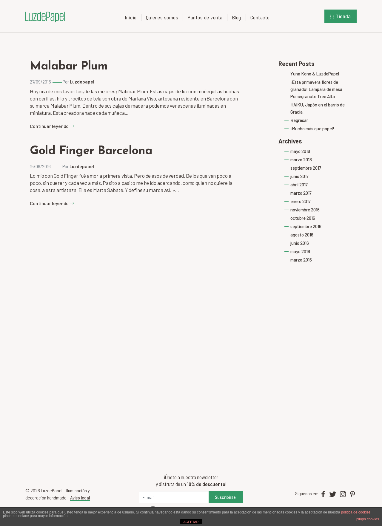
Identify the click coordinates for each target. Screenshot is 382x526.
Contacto (260, 17)
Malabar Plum (68, 66)
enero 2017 (300, 201)
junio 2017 (299, 176)
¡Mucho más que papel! (312, 128)
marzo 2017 (301, 193)
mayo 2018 (300, 151)
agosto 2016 (301, 234)
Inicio (131, 17)
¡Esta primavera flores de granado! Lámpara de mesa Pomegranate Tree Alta (316, 89)
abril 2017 (299, 184)
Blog (236, 17)
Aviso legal (80, 497)
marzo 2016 (301, 259)
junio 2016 (299, 243)
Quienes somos (162, 17)
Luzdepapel (82, 81)
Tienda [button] (340, 16)
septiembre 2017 (305, 168)
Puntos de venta (205, 17)
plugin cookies (367, 519)
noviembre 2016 (305, 209)
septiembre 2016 (305, 226)
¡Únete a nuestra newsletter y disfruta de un (191, 480)
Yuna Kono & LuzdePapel (314, 73)
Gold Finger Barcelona (91, 151)
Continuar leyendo (52, 126)
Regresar (299, 120)
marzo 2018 (301, 159)
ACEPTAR (190, 522)
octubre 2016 (302, 218)
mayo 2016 (300, 251)
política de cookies (356, 512)
